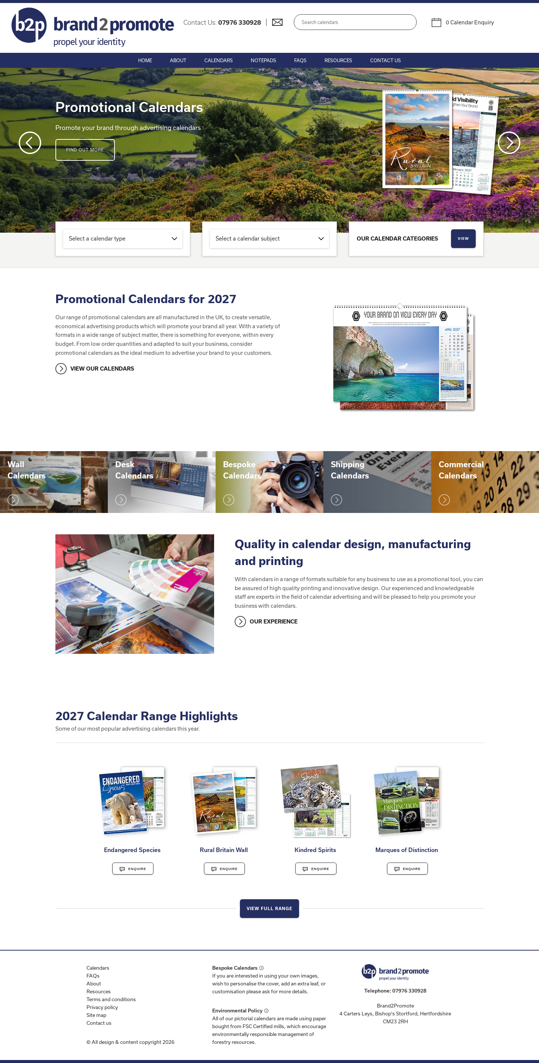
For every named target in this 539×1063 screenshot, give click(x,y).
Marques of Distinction (406, 849)
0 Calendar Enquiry (470, 22)
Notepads (263, 60)
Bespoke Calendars (235, 968)
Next (509, 143)
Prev (30, 143)
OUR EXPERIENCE (274, 621)
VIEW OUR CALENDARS (102, 368)
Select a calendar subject (248, 238)
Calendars (218, 60)
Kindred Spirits (315, 849)
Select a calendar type (97, 238)
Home (145, 60)
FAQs (300, 60)
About (178, 60)
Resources (338, 60)
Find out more (85, 150)
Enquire (132, 869)
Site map (96, 1015)
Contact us (99, 1023)
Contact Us (385, 60)
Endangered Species (132, 849)
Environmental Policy (237, 1011)
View (463, 238)
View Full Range (269, 908)
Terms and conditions (111, 999)
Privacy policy (102, 1007)
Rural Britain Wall (224, 849)
